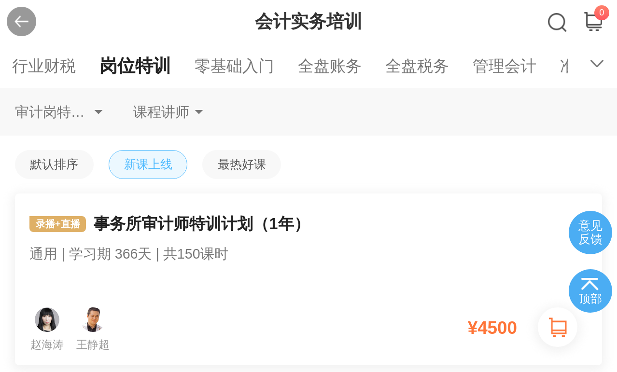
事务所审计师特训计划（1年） (309, 248)
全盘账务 (330, 66)
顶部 (590, 298)
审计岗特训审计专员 (59, 112)
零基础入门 (234, 66)
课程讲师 (161, 112)
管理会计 (504, 66)
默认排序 (54, 164)
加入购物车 (557, 327)
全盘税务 (417, 66)
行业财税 (44, 66)
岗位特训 (135, 66)
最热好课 (242, 164)
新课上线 (148, 164)
